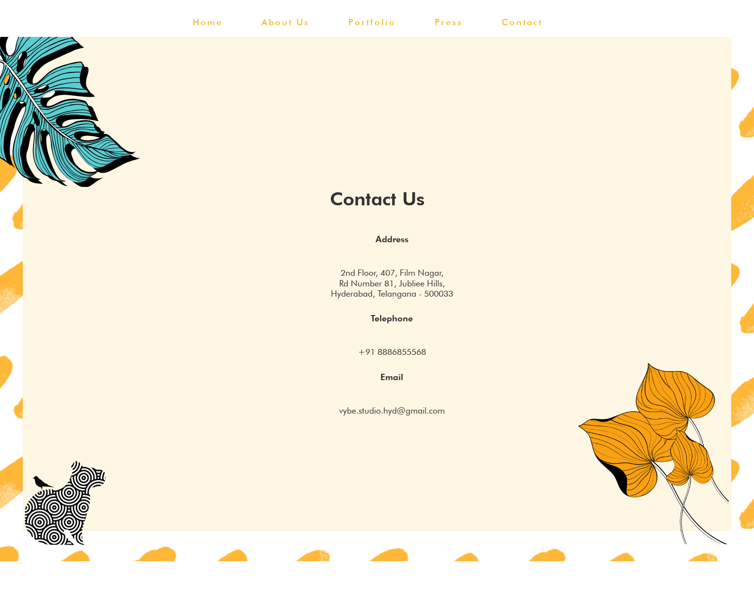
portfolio (372, 22)
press (449, 22)
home (208, 22)
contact (522, 22)
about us (286, 22)
